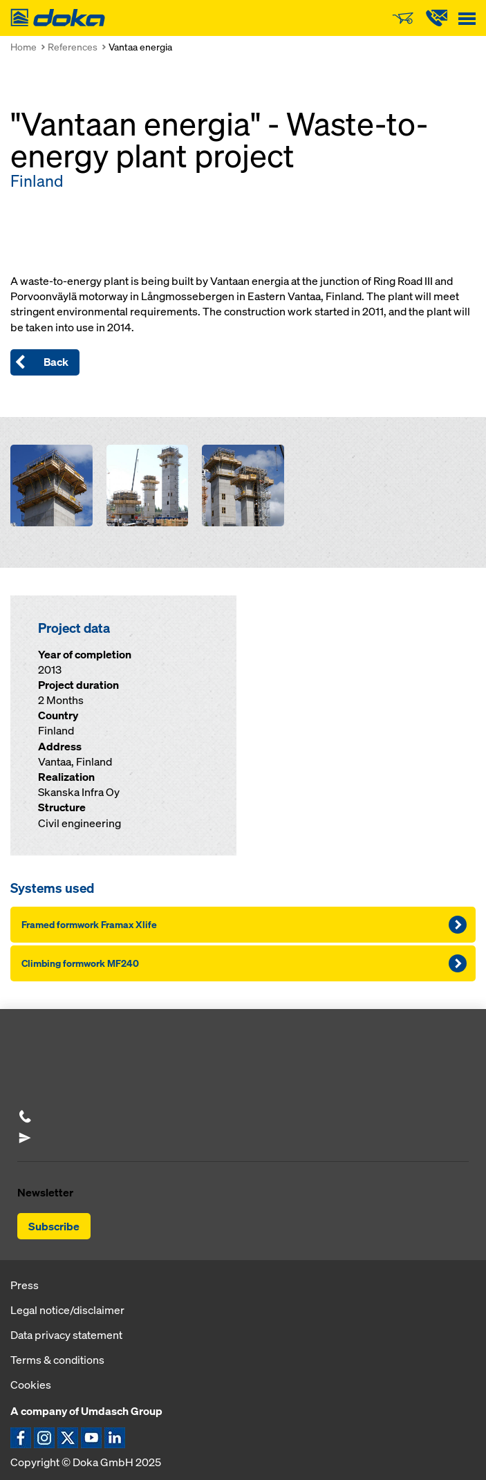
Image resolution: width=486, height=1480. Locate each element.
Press (24, 1285)
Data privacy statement (66, 1334)
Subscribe (54, 1226)
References (72, 46)
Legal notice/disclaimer (67, 1309)
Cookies (30, 1384)
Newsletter (45, 1192)
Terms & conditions (57, 1359)
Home (23, 46)
